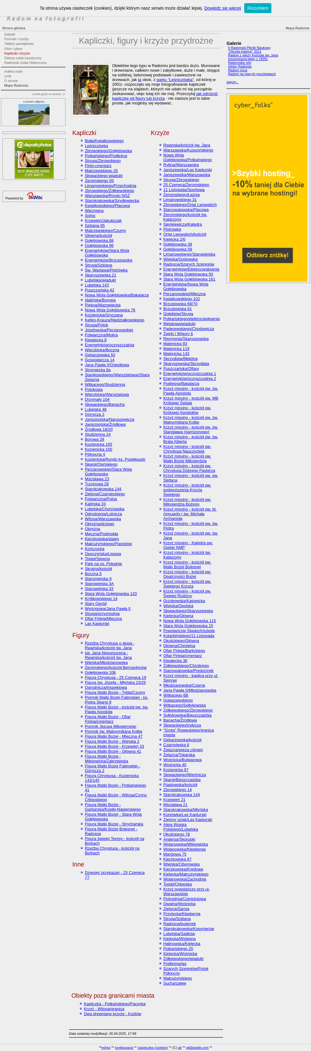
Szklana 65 (95, 225)
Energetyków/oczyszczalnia (109, 345)
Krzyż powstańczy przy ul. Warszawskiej (186, 891)
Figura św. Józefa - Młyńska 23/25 (115, 682)
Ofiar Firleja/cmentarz (182, 655)
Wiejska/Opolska (178, 605)
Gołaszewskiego (178, 700)
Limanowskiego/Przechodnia (110, 185)
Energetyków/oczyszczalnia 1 (189, 373)
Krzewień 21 (174, 799)
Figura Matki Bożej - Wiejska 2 (112, 741)
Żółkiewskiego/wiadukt (183, 958)
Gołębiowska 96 (99, 245)
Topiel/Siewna (97, 558)
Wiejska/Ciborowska (181, 864)
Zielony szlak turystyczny (22, 58)
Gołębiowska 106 (100, 672)
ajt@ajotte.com (197, 1047)
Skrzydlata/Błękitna (180, 358)
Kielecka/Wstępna (179, 938)
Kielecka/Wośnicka (180, 953)
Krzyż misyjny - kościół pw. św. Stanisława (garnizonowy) (190, 429)
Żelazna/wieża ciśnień (183, 749)
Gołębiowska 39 (177, 244)
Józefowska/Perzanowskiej (109, 330)
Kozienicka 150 (98, 449)
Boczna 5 (93, 573)
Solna (90, 215)
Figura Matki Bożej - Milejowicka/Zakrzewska (106, 758)
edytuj (105, 1047)
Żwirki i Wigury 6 (178, 333)
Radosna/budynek (179, 923)
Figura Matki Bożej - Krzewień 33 (114, 746)
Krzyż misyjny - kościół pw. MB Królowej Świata (190, 400)
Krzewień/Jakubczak (103, 220)
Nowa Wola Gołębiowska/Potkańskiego (187, 157)
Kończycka (94, 548)
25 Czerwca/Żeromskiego (186, 184)
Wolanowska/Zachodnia (184, 879)
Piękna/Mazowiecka (102, 305)
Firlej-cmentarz (98, 165)
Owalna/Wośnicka (179, 903)
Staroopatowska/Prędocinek (188, 670)
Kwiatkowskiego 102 (181, 298)
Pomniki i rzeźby (16, 39)
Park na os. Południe (103, 563)
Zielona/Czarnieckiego (105, 494)
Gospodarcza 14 (99, 360)
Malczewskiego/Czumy (105, 230)
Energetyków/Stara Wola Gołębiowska (107, 252)
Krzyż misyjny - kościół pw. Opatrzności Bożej (187, 574)
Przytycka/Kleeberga (182, 913)
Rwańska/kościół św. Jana (186, 145)
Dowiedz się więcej (222, 8)
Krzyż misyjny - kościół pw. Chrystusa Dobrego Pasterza (189, 468)
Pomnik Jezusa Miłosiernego (110, 726)
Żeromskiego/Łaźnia (181, 194)
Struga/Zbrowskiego (103, 160)
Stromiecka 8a (98, 369)
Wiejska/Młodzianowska (106, 662)
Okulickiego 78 (176, 834)
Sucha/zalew (174, 983)
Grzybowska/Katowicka (184, 600)
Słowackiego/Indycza (182, 725)
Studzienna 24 (98, 434)
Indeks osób (13, 71)
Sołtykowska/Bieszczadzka (187, 715)
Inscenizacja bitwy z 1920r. (248, 59)
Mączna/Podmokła (101, 533)
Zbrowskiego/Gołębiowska (108, 150)
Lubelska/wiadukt (100, 280)
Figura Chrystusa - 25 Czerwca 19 (115, 677)
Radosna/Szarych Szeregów (188, 264)
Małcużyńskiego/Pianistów (108, 543)
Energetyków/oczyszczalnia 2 (189, 378)
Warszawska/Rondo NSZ (107, 195)
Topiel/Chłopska (177, 884)
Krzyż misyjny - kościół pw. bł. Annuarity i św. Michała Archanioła (190, 514)
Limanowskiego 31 (180, 199)
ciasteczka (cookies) (153, 1047)
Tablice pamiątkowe (19, 44)
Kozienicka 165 (98, 444)
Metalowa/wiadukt (179, 323)
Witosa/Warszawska (103, 518)
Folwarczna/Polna (101, 499)
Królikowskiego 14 (101, 598)
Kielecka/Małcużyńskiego (186, 874)
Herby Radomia (239, 66)
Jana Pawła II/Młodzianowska (189, 690)
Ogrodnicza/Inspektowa (106, 687)
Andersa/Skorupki (179, 839)
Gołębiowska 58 (177, 249)
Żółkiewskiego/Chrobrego (186, 665)
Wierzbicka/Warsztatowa (107, 394)
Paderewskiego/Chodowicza (188, 328)
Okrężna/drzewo (99, 523)
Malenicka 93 (175, 343)
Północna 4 (95, 454)
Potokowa (94, 389)
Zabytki (9, 34)
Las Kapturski (97, 623)
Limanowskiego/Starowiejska (189, 254)
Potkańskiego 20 (178, 948)
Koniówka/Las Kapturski (185, 814)
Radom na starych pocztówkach (252, 74)
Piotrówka (172, 229)
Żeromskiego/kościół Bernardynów (116, 667)
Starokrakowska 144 (103, 489)
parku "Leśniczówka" (175, 79)
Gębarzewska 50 (100, 355)
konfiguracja (124, 1047)
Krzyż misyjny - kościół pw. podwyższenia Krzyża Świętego (187, 490)
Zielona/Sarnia (176, 908)
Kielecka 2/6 (174, 239)
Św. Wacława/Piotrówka (106, 270)
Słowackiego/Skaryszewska (188, 610)
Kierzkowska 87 (177, 859)
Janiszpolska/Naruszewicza (109, 419)
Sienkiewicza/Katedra (182, 224)
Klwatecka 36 (175, 660)
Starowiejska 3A (99, 583)
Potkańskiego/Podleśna (106, 155)
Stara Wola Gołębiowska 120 (111, 593)
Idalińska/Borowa (100, 300)
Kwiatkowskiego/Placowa (107, 205)
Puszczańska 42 (99, 290)
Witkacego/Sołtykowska (184, 705)
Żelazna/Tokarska (179, 754)
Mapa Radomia (16, 85)
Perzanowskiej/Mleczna (184, 293)
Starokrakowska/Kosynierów (188, 928)
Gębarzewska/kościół (182, 739)
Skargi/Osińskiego (101, 464)
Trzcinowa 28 (97, 484)
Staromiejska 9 (98, 578)
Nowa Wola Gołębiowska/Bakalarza (117, 295)
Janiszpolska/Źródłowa (105, 424)
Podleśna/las (175, 963)
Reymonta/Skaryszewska (186, 338)
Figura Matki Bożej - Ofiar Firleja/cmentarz (108, 719)
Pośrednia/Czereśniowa (184, 898)
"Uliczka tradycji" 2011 (244, 51)
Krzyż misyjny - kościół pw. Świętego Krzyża (187, 583)
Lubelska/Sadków (179, 933)
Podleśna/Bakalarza (181, 383)
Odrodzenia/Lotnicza (103, 513)
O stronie (11, 81)
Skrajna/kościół (98, 568)
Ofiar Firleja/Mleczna (103, 618)
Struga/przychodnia (102, 613)
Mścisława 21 (175, 804)
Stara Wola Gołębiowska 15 (188, 625)
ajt (180, 1047)
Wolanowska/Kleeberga (184, 849)
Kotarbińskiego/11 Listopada (188, 635)
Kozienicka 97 (176, 769)
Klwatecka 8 (96, 340)
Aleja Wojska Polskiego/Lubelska (180, 827)
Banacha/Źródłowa (180, 720)
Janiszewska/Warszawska (186, 174)
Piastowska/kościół (180, 784)
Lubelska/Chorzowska (104, 508)
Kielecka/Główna (178, 615)
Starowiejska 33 (99, 588)
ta (139, 79)
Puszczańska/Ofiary (181, 368)
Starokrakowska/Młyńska (185, 809)
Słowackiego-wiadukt (104, 175)
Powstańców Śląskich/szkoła (189, 630)
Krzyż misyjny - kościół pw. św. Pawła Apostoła (190, 391)
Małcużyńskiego (177, 978)
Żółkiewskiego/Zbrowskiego (188, 710)
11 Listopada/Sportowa (184, 189)
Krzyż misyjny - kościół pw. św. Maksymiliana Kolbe (190, 420)
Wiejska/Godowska (180, 259)
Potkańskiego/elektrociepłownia (191, 318)
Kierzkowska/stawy (102, 538)
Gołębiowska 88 (99, 240)
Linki (7, 76)
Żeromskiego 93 (99, 180)
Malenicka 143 (176, 353)
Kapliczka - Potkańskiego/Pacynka (115, 1003)
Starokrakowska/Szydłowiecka (112, 200)
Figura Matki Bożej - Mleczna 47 (114, 736)
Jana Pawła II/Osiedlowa (107, 364)
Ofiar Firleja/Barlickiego (184, 650)
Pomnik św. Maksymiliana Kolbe (113, 731)
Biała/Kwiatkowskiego (104, 140)
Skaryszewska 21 (100, 275)
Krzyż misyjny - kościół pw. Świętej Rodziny (187, 593)
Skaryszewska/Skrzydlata (186, 363)
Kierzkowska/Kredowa (183, 869)
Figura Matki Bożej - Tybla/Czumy (115, 692)
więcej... (232, 82)
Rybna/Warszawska (181, 164)
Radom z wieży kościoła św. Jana (253, 55)
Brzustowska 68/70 (180, 303)
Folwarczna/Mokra (101, 335)
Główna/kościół (98, 235)
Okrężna (92, 528)
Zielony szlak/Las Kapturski (187, 819)
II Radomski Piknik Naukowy (249, 48)
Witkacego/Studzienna (105, 384)
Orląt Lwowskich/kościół (185, 234)
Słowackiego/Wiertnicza (184, 774)
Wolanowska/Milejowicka (185, 844)
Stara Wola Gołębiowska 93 (188, 274)
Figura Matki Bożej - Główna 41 (113, 751)
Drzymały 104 (97, 399)
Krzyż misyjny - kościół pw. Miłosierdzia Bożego (187, 501)
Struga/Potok (96, 325)
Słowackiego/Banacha (104, 404)
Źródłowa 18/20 (99, 429)
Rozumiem (257, 8)
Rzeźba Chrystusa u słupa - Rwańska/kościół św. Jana (109, 645)
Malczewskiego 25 (101, 170)
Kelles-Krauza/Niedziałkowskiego (114, 320)
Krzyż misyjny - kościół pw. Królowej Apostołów (187, 410)
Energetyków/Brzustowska (108, 260)
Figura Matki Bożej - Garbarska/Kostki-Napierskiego (113, 807)
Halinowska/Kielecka (182, 943)
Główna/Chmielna (179, 645)
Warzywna (94, 210)
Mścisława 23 (97, 479)
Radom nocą (237, 70)
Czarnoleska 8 (176, 744)
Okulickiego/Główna (181, 640)
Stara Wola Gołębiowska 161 (189, 279)
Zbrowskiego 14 (177, 789)
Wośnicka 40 (175, 764)
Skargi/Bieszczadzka (182, 779)
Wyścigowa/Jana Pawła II (108, 608)
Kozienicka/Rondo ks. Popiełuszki (115, 459)
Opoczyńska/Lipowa (103, 553)
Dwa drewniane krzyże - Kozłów (112, 1013)
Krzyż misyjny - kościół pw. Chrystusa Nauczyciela (187, 449)
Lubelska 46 (96, 409)
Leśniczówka (96, 145)
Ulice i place (13, 48)
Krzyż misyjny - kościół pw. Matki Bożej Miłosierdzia (187, 458)
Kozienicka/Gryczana (104, 315)
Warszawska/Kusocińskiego (188, 150)
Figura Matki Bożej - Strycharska (114, 824)
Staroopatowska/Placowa (186, 209)
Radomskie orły (239, 63)
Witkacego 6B (175, 695)
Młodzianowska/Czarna (184, 685)
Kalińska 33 (95, 504)
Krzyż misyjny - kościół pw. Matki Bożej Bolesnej (187, 564)
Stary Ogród (96, 603)
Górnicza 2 (94, 414)
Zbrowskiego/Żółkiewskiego (109, 190)
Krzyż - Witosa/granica (104, 1008)
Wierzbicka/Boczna (102, 350)
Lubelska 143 (97, 285)
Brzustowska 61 (177, 308)
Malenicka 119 (176, 348)
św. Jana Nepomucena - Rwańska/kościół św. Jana (108, 655)
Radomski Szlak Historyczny (25, 63)
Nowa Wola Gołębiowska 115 (189, 620)
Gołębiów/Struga (178, 313)
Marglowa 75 (175, 854)
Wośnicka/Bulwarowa (182, 759)
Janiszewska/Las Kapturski (187, 169)
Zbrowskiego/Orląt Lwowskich (190, 204)
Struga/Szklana (98, 265)
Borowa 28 (94, 439)
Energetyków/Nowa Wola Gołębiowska (185, 286)
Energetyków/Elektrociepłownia (191, 269)
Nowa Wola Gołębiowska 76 (110, 310)
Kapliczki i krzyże (17, 53)
